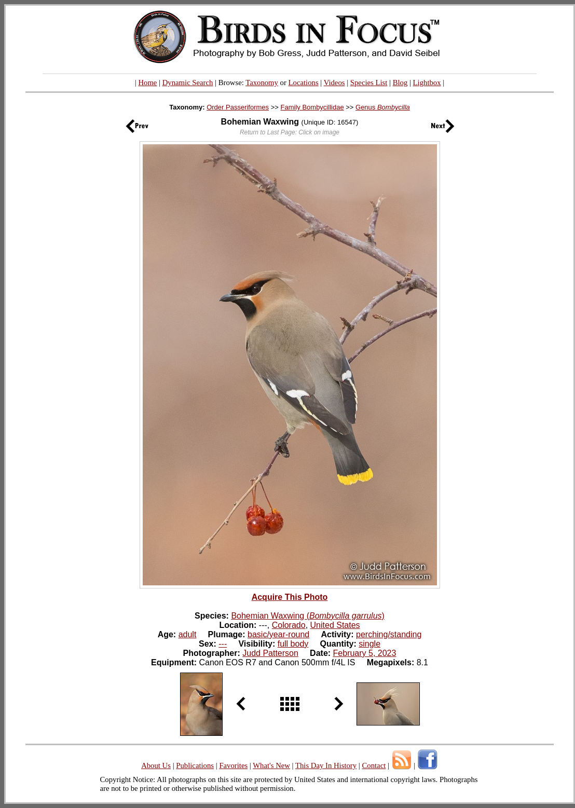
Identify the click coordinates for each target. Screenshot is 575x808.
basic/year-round (278, 634)
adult (188, 634)
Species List (369, 82)
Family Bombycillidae (312, 107)
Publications (195, 765)
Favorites (233, 765)
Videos (334, 82)
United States (335, 625)
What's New (271, 765)
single (369, 643)
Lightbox (427, 82)
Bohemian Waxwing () (308, 615)
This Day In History (326, 765)
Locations (304, 82)
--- (222, 643)
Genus (382, 107)
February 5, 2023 (364, 653)
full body (293, 643)
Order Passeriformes (238, 107)
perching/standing (388, 634)
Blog (400, 82)
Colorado (289, 625)
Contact (374, 765)
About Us (156, 765)
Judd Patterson (270, 653)
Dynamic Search (187, 82)
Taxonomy (261, 82)
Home (147, 82)
